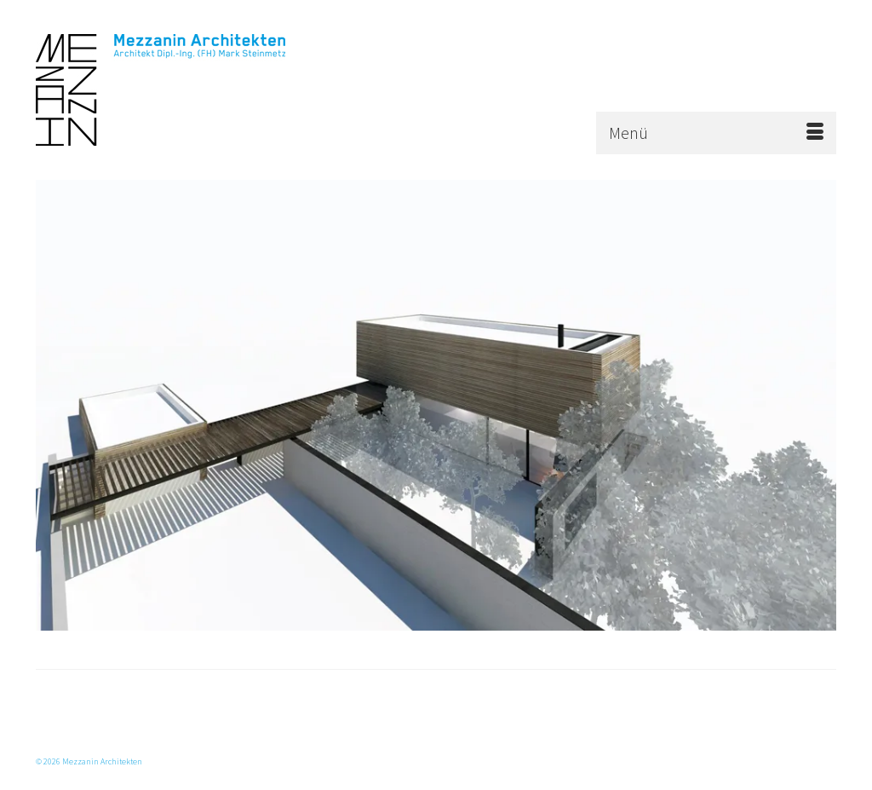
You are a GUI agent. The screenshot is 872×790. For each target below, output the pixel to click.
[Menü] (716, 133)
